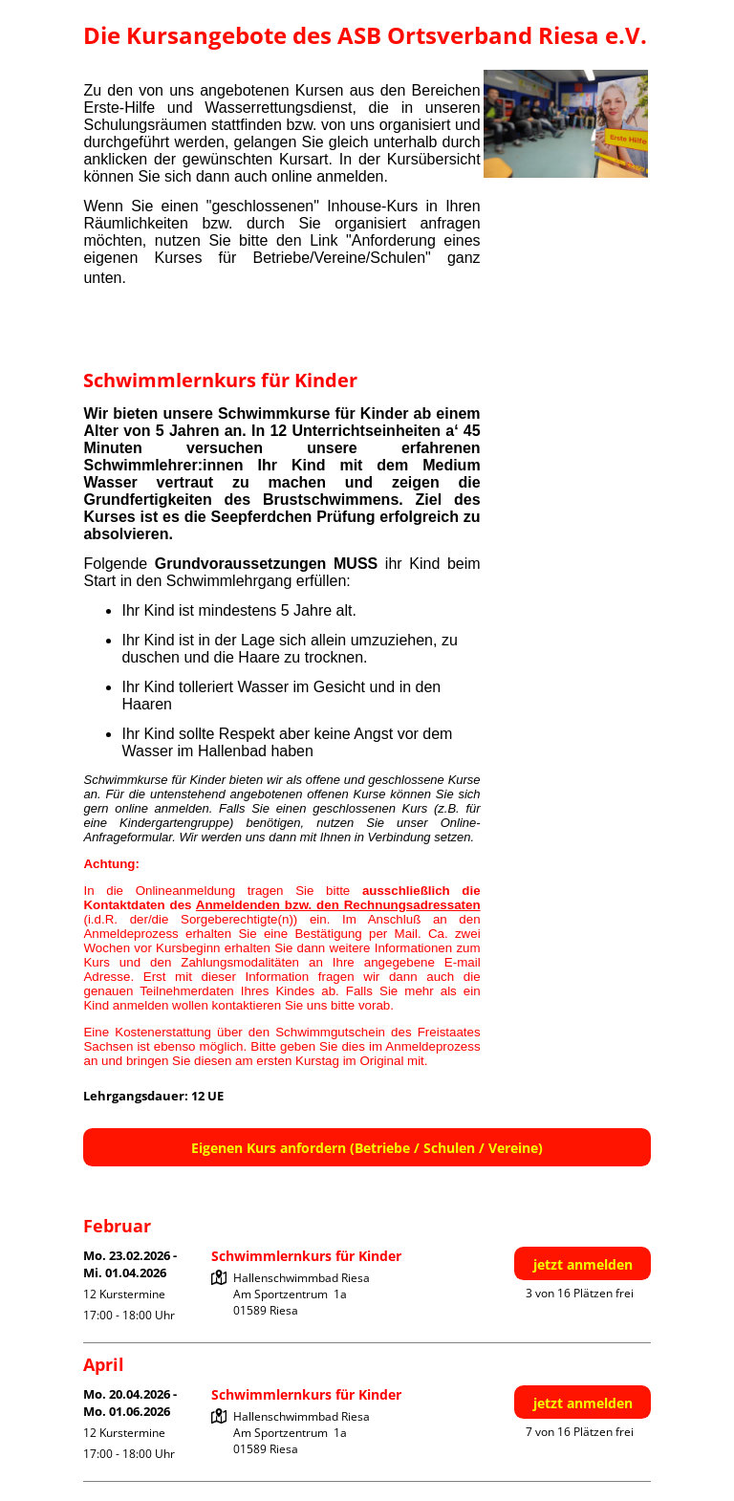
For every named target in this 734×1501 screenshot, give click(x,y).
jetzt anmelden (583, 1264)
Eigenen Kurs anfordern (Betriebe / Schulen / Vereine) (367, 1148)
